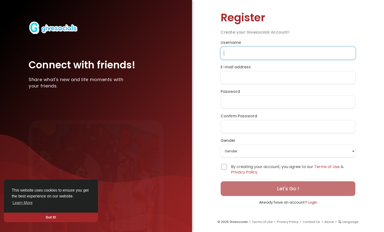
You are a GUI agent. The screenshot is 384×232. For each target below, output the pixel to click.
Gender (228, 140)
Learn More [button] (22, 203)
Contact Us (311, 222)
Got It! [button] (51, 217)
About (329, 222)
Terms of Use (327, 167)
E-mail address (236, 67)
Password (230, 91)
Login (312, 202)
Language (348, 222)
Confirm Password (239, 116)
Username (231, 42)
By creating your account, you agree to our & (287, 169)
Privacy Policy (244, 172)
